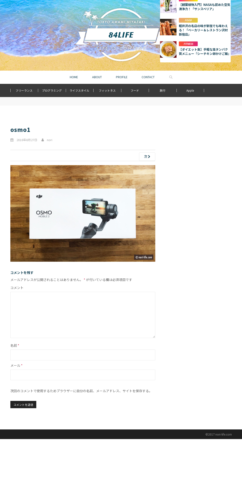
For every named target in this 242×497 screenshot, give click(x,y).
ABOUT (97, 77)
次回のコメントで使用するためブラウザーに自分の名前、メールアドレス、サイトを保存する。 (81, 390)
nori (49, 140)
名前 (14, 345)
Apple (190, 90)
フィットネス (107, 90)
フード (135, 90)
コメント (17, 287)
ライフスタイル (79, 90)
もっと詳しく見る (195, 245)
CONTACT (148, 77)
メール (16, 365)
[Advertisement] (195, 149)
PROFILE (121, 77)
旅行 (162, 90)
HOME (74, 77)
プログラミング (52, 90)
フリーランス (24, 90)
